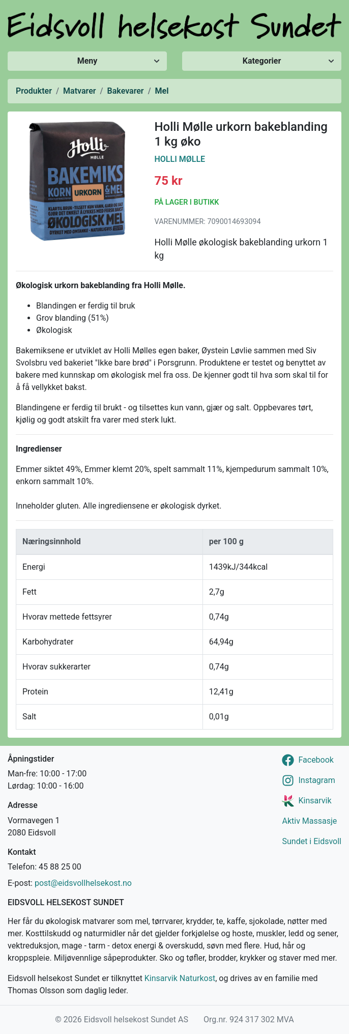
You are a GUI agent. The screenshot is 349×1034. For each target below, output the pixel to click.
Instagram (316, 780)
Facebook (315, 760)
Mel (162, 91)
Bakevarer (125, 91)
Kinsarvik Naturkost (179, 978)
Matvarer (79, 91)
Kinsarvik (314, 800)
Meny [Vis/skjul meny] (87, 61)
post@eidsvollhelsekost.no (83, 883)
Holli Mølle (180, 159)
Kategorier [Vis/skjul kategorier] (262, 61)
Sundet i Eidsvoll (311, 841)
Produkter (34, 91)
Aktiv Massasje (309, 821)
